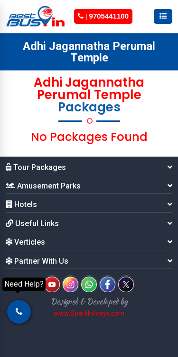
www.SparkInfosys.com (89, 313)
